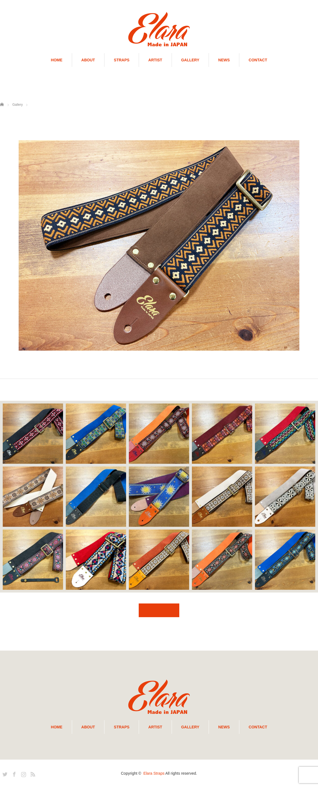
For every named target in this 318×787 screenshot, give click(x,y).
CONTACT (258, 60)
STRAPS (121, 60)
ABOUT (88, 60)
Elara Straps (153, 773)
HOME (57, 60)
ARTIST (155, 60)
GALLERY (190, 60)
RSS (32, 773)
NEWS (224, 60)
